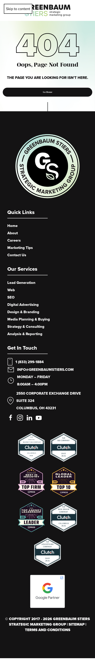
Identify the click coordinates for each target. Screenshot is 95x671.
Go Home (47, 92)
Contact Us (16, 255)
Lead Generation (21, 282)
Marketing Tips (20, 247)
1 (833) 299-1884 (29, 362)
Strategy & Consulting (25, 326)
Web (11, 290)
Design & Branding (23, 312)
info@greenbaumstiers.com (45, 369)
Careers (14, 240)
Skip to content (18, 8)
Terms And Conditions (47, 630)
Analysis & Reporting (24, 334)
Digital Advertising (23, 304)
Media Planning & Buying (28, 319)
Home (12, 225)
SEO (10, 297)
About (12, 233)
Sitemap (77, 624)
